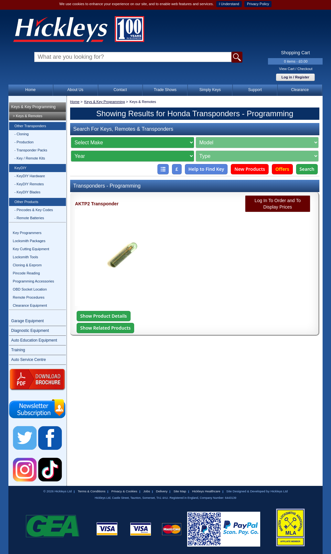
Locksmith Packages (29, 241)
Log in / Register (295, 77)
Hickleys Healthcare (206, 491)
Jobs (146, 491)
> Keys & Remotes (27, 116)
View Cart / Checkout (295, 69)
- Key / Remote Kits (30, 158)
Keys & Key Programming (33, 107)
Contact (120, 89)
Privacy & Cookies (124, 491)
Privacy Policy (258, 4)
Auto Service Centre (28, 359)
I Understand (229, 4)
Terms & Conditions (91, 491)
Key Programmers (27, 233)
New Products (249, 169)
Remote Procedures (29, 297)
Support (255, 89)
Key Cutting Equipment (31, 249)
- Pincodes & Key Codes (34, 210)
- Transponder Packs (31, 150)
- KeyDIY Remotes (29, 184)
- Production (24, 142)
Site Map (180, 491)
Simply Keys (210, 89)
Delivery (162, 491)
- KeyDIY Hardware (30, 176)
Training (18, 350)
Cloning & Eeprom (27, 265)
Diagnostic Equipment (30, 330)
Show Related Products (105, 328)
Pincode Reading (26, 273)
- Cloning (22, 134)
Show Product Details (103, 316)
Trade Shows (165, 89)
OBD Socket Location (30, 289)
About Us (75, 89)
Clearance (300, 89)
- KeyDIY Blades (28, 192)
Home (30, 89)
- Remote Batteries (29, 218)
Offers (282, 169)
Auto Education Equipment (34, 340)
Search (307, 169)
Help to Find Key (206, 169)
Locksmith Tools (25, 257)
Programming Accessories (33, 281)
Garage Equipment (27, 321)
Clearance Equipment (30, 305)
